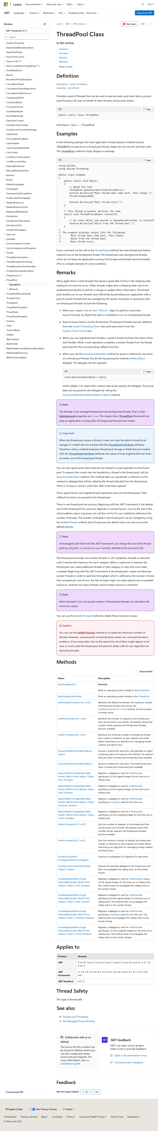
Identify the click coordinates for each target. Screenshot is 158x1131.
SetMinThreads (86, 632)
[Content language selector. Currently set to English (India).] (14, 1109)
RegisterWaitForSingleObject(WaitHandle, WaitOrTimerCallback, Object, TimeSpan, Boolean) (76, 802)
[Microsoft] (6, 4)
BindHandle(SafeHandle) (69, 696)
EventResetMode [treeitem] (14, 111)
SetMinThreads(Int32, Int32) (72, 840)
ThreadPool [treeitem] (14, 284)
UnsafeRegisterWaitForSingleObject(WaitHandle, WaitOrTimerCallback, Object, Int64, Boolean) (74, 898)
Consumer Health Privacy (92, 1116)
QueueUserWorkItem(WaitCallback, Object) (86, 394)
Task (86, 310)
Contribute (57, 1116)
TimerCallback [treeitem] (13, 330)
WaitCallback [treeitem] (12, 339)
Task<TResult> (100, 310)
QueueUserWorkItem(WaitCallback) (75, 763)
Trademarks (132, 1116)
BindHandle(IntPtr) (67, 684)
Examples (63, 53)
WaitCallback (138, 358)
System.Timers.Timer (74, 330)
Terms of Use (117, 1116)
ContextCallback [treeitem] (14, 102)
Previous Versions (29, 1116)
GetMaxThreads (114, 513)
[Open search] (143, 4)
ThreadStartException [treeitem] (16, 307)
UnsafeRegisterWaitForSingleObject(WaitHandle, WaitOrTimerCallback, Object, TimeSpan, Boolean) (76, 914)
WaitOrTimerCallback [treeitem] (16, 357)
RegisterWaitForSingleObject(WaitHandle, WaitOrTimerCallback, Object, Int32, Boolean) (76, 776)
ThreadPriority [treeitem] (13, 298)
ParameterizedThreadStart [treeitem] (19, 193)
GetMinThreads (83, 615)
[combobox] (26, 30)
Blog (43, 1116)
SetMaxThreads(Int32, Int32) (72, 824)
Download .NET (144, 12)
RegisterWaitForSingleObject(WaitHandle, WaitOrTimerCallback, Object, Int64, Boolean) (76, 789)
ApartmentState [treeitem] (14, 52)
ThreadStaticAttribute (121, 444)
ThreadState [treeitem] (12, 311)
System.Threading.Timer (86, 326)
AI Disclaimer (10, 1116)
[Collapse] (45, 24)
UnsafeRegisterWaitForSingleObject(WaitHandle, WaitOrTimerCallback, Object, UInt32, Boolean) (74, 930)
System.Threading (78, 84)
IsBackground (67, 416)
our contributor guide (75, 1061)
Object (74, 124)
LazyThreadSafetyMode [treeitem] (17, 147)
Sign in (150, 4)
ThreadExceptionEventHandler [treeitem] (21, 266)
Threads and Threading (75, 1016)
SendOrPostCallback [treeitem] (16, 229)
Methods (63, 61)
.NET (67, 23)
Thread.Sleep (102, 250)
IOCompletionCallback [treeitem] (17, 138)
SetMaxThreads (69, 522)
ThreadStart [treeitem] (12, 302)
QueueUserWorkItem (95, 353)
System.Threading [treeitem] (15, 42)
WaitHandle (136, 773)
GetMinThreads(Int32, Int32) (72, 734)
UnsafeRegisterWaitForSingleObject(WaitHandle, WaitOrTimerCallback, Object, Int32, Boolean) (74, 882)
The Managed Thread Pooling (79, 1021)
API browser (79, 23)
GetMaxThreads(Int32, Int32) (112, 709)
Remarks (63, 57)
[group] (105, 203)
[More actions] (151, 24)
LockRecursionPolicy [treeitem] (16, 161)
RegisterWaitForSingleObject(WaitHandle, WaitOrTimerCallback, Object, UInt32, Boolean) (76, 815)
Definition (64, 49)
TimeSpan (115, 802)
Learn (59, 23)
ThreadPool (126, 416)
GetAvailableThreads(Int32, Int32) (74, 702)
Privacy (69, 1116)
